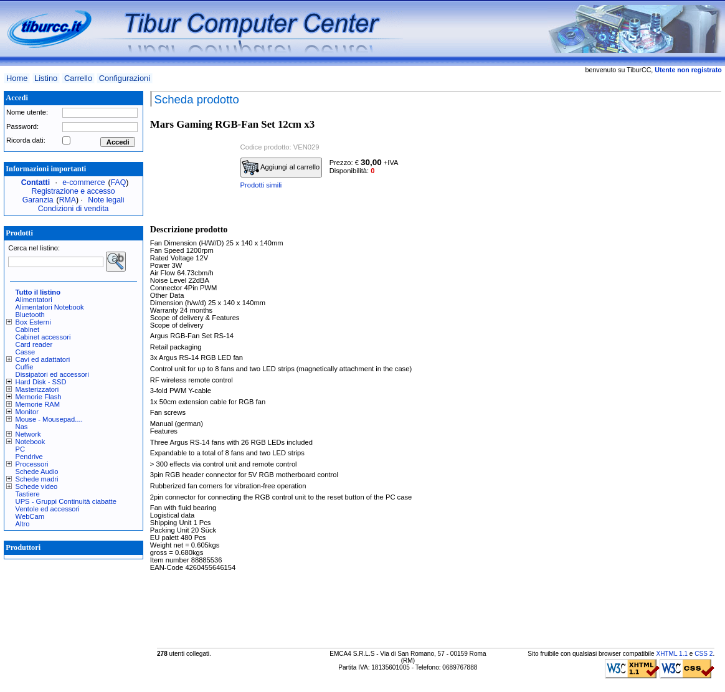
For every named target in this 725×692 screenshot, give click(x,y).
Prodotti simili (261, 185)
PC (21, 449)
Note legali (106, 200)
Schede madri (37, 479)
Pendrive (29, 456)
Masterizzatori (37, 389)
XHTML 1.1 (672, 653)
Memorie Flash (39, 397)
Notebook (30, 441)
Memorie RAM (38, 404)
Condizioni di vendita (73, 208)
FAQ (118, 182)
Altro (23, 524)
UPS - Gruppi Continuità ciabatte (66, 501)
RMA (67, 200)
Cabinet (28, 329)
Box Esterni (33, 322)
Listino (45, 78)
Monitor (27, 411)
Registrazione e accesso (73, 191)
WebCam (30, 516)
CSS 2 (703, 653)
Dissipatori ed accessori (52, 374)
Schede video (37, 486)
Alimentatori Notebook (50, 307)
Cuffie (25, 367)
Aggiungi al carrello (281, 167)
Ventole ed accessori (48, 509)
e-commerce (83, 182)
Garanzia (38, 200)
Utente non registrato (688, 69)
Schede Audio (37, 471)
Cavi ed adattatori (43, 359)
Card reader (34, 344)
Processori (32, 464)
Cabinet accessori (43, 337)
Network (28, 434)
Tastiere (28, 494)
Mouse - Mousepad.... (49, 419)
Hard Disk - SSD (41, 382)
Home (16, 78)
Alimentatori (34, 299)
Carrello (78, 78)
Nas (22, 426)
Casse (26, 352)
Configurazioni (124, 78)
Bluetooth (30, 314)
